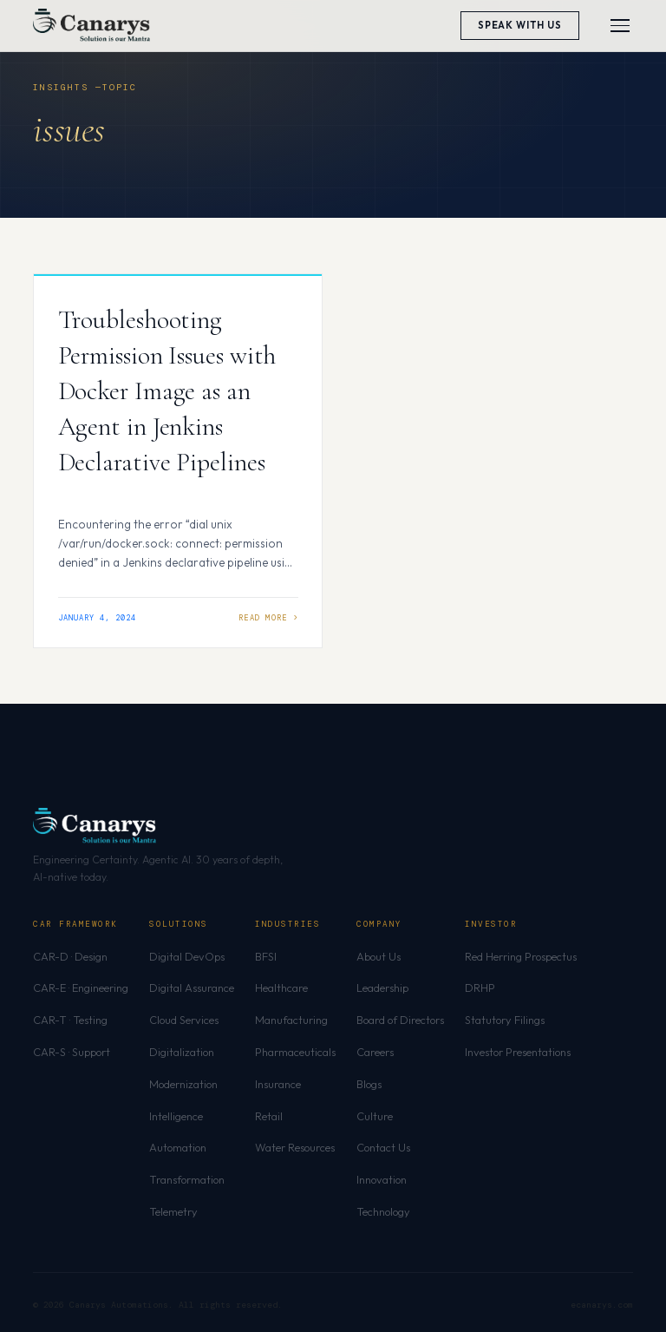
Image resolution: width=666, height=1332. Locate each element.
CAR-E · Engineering (80, 987)
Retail (269, 1116)
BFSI (266, 956)
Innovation (381, 1179)
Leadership (382, 987)
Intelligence (176, 1116)
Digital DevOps (187, 956)
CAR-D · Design (70, 956)
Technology (383, 1211)
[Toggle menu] (620, 26)
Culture (374, 1116)
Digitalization (181, 1052)
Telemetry (173, 1211)
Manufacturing (291, 1020)
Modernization (183, 1084)
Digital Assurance (191, 987)
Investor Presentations (518, 1052)
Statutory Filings (505, 1020)
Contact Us (383, 1147)
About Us (378, 956)
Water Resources (295, 1147)
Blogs (369, 1084)
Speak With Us (520, 25)
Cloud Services (184, 1020)
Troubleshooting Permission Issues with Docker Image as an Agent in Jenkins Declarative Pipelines (167, 391)
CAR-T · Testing (70, 1020)
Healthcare (281, 987)
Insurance (278, 1084)
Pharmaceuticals (295, 1052)
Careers (375, 1052)
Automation (177, 1147)
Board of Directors (400, 1020)
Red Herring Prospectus (521, 956)
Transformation (187, 1179)
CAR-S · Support (71, 1052)
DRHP (480, 987)
